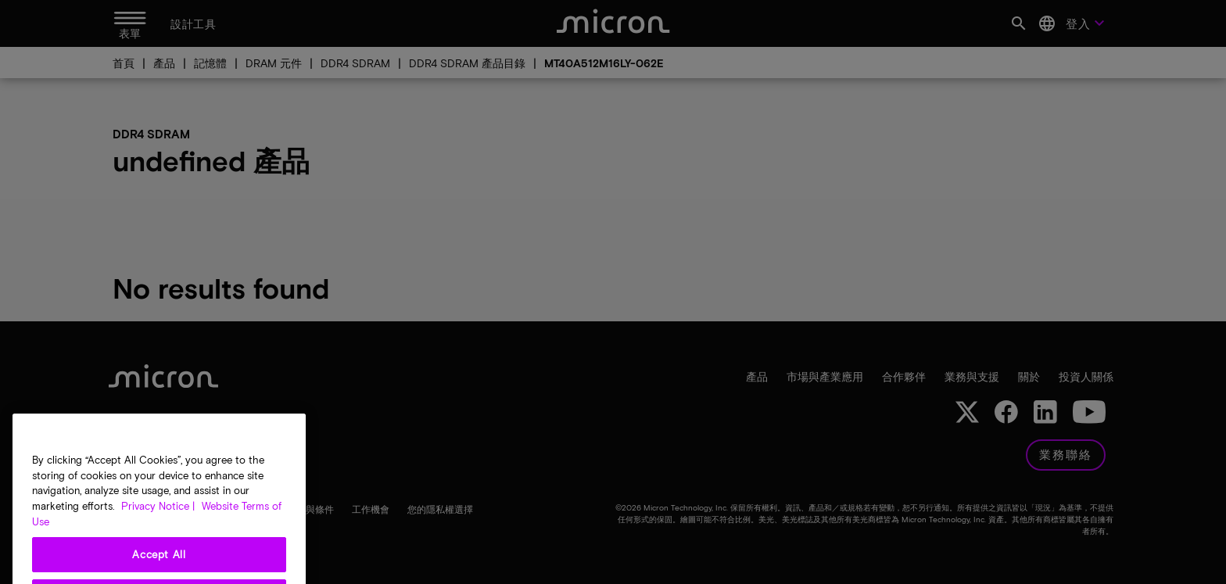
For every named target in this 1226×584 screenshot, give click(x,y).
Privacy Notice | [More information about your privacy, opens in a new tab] (158, 527)
